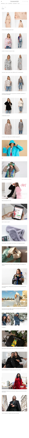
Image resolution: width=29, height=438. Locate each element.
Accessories (15, 3)
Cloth (6, 3)
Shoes (18, 3)
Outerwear (10, 3)
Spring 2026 (3, 3)
